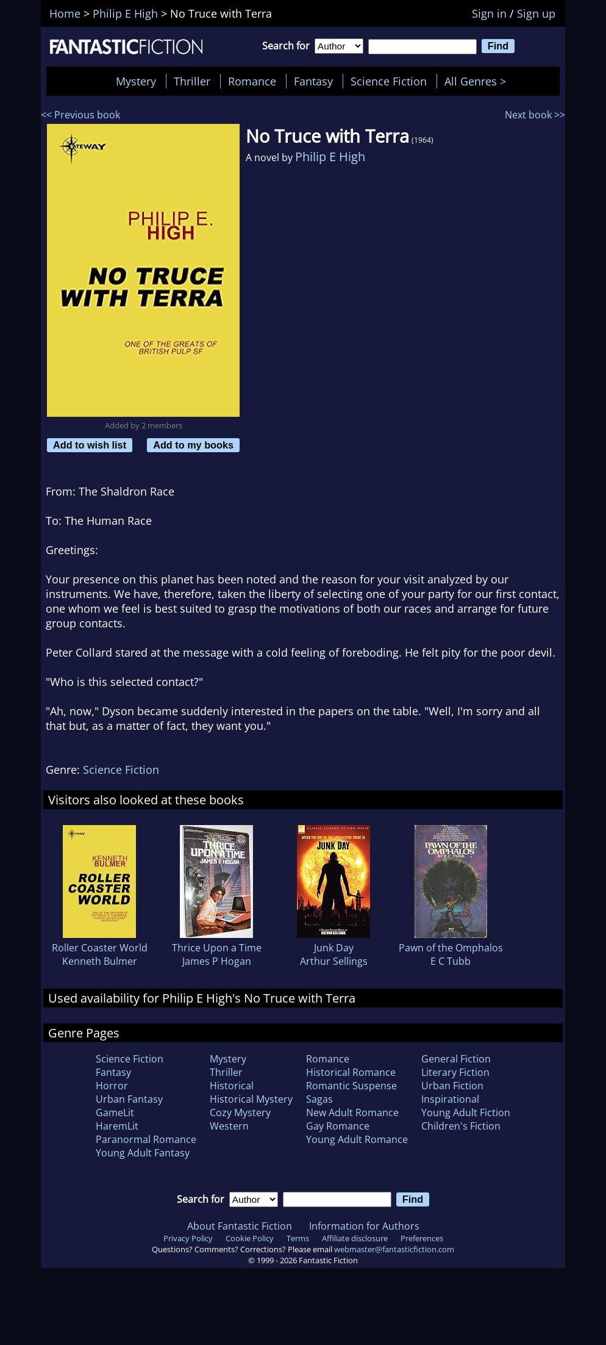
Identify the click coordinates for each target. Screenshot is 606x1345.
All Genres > (478, 81)
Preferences (422, 1238)
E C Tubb (450, 961)
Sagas (319, 1099)
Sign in (489, 13)
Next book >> (535, 114)
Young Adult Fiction (465, 1112)
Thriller (192, 81)
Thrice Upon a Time (217, 947)
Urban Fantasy (129, 1099)
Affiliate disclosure (355, 1238)
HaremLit (117, 1126)
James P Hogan (216, 961)
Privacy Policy (188, 1238)
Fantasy (313, 81)
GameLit (115, 1112)
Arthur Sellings (334, 961)
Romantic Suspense (351, 1085)
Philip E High (330, 156)
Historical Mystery (251, 1099)
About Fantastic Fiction (239, 1226)
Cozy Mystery (240, 1112)
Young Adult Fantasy (143, 1152)
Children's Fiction (461, 1126)
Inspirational (450, 1099)
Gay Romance (337, 1126)
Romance (252, 81)
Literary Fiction (455, 1072)
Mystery (136, 81)
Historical (232, 1085)
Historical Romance (351, 1072)
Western (229, 1126)
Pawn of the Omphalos (451, 947)
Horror (112, 1085)
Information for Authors (364, 1226)
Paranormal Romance (146, 1139)
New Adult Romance (352, 1112)
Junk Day (334, 947)
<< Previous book (80, 114)
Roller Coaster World (100, 947)
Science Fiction (389, 81)
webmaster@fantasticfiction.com (394, 1249)
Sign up (536, 13)
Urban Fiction (452, 1085)
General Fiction (456, 1059)
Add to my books (193, 444)
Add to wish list (89, 444)
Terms (298, 1238)
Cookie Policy (250, 1238)
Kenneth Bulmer (99, 961)
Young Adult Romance (357, 1139)
